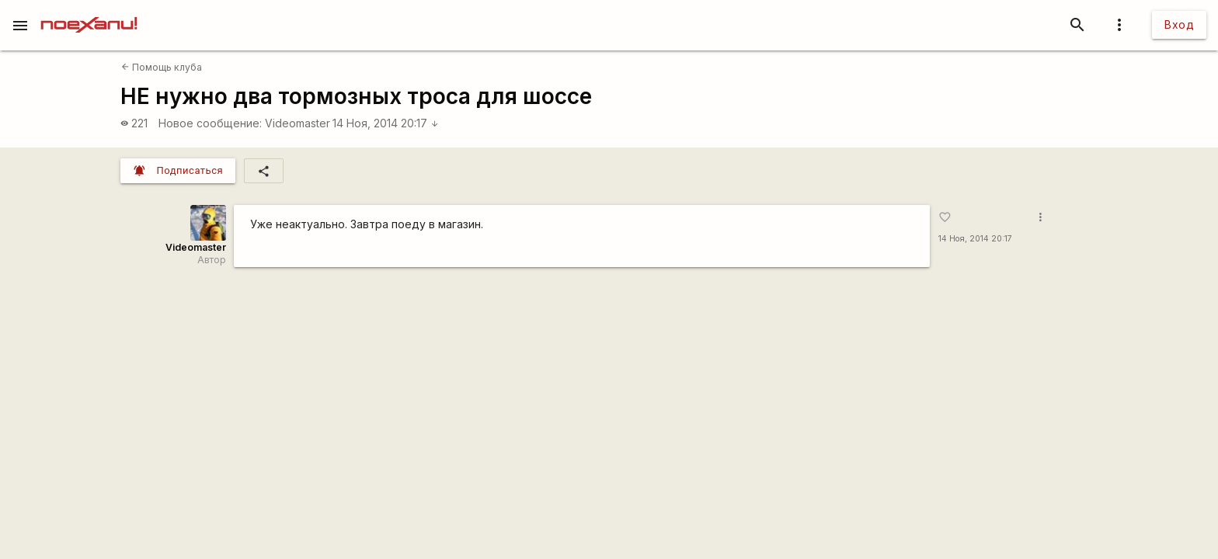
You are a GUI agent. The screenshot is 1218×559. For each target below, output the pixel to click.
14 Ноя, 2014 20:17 (385, 123)
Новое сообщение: (210, 123)
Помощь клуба (161, 67)
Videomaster (297, 123)
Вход (1179, 24)
